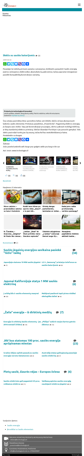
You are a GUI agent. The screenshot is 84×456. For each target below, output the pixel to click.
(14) (25, 325)
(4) (32, 356)
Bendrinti (7, 181)
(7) (6, 265)
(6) (74, 282)
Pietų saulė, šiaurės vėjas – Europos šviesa (32, 371)
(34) (74, 251)
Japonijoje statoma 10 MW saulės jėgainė (22, 262)
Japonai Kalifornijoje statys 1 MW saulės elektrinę (30, 282)
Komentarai (10, 243)
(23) (75, 342)
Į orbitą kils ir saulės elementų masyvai (21, 293)
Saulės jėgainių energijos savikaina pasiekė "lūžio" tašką (32, 251)
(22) (6, 296)
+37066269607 (35, 451)
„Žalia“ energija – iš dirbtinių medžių (28, 312)
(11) (23, 384)
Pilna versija (6, 455)
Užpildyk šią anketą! (18, 115)
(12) (51, 325)
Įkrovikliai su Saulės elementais (20, 429)
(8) (61, 265)
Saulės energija (13, 425)
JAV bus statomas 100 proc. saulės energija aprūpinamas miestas (32, 342)
